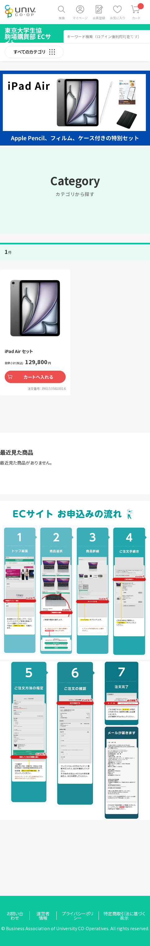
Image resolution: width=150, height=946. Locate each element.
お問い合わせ (131, 36)
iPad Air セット (19, 351)
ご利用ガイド (99, 36)
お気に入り (117, 17)
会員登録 (99, 17)
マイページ (80, 17)
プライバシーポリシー (77, 915)
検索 (62, 17)
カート (138, 11)
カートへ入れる (38, 377)
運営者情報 (43, 915)
